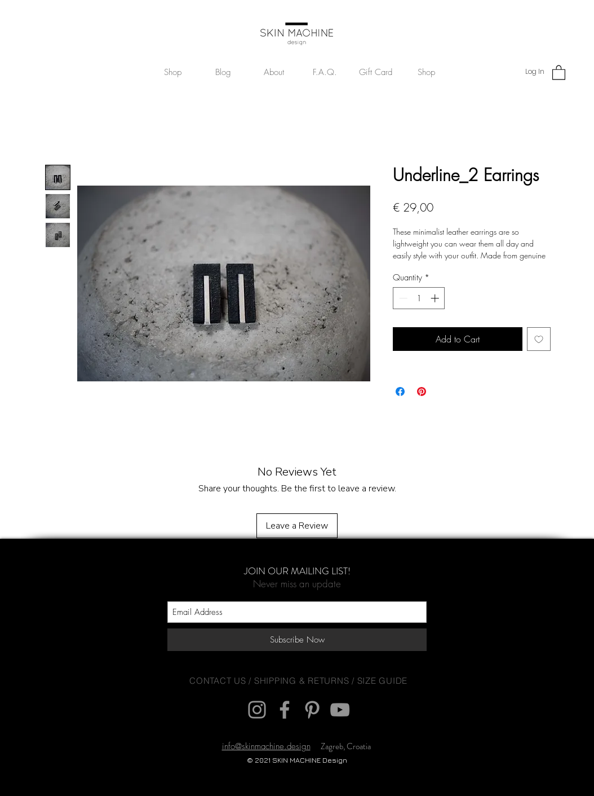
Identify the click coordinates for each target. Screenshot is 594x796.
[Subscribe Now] (297, 639)
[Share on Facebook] (400, 391)
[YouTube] (340, 710)
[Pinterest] (312, 710)
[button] (558, 72)
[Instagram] (257, 710)
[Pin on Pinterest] (421, 391)
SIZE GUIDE (382, 680)
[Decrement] (402, 298)
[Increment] (436, 298)
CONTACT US (217, 680)
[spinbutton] (419, 298)
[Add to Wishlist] (539, 339)
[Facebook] (284, 710)
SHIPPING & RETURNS (301, 680)
